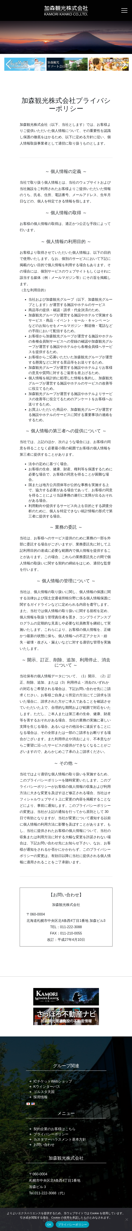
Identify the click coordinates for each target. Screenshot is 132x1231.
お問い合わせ (44, 1145)
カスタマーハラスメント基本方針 (59, 1139)
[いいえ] (126, 1219)
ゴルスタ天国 (44, 1092)
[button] (8, 64)
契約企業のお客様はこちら (54, 1129)
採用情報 (40, 1097)
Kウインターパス (46, 1086)
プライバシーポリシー (51, 1134)
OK (49, 1224)
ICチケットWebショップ (52, 1081)
